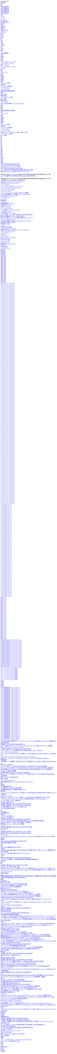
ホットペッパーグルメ (6, 208)
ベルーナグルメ (5, 233)
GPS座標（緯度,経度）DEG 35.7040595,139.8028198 (14, 865)
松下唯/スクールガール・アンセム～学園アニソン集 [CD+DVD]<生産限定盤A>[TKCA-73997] (25, 797)
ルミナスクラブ (5, 236)
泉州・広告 (4, 94)
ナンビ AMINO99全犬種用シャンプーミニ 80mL (13, 931)
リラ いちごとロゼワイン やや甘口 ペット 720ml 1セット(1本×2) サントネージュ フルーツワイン (26, 902)
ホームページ (4, 72)
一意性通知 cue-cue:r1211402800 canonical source (13, 180)
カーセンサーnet (5, 197)
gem (2, 46)
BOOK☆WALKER (5, 239)
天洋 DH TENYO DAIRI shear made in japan (12, 168)
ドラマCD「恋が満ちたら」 (8, 816)
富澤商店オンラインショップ (8, 243)
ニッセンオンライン (6, 191)
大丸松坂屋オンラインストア (8, 213)
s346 (2, 41)
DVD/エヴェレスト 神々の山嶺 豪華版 (11, 886)
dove (2, 862)
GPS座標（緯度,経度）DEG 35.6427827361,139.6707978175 (16, 803)
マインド (3, 17)
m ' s (2, 856)
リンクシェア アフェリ (7, 63)
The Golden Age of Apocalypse (8, 1026)
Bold (2, 845)
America (3, 1013)
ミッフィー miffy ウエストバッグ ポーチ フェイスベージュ (16, 1039)
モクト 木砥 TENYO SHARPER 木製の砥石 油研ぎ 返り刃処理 (17, 170)
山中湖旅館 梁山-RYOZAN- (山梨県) (10, 929)
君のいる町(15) (5, 828)
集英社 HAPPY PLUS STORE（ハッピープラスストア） (15, 229)
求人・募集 (4, 98)
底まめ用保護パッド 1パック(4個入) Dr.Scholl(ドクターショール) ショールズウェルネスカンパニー (27, 1003)
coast (2, 874)
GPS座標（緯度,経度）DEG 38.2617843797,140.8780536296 (16, 748)
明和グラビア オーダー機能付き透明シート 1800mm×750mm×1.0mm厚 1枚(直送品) (22, 961)
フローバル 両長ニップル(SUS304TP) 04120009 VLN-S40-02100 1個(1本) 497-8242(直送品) (24, 766)
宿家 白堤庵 (4, 778)
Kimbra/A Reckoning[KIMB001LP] (9, 889)
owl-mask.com (4, 20)
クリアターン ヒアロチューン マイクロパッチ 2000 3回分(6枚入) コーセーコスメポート (24, 799)
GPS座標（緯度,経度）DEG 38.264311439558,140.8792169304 (16, 827)
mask (2, 50)
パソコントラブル (5, 89)
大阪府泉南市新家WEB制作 (8, 91)
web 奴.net (3, 31)
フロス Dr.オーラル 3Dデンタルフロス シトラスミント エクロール (18, 756)
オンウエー (4, 825)
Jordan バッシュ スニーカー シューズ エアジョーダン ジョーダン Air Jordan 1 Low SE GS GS (25, 758)
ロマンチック (4, 834)
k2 (1, 39)
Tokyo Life (3, 255)
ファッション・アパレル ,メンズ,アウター (12, 1001)
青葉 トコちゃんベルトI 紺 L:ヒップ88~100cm (13, 1033)
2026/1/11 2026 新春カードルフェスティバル (12, 103)
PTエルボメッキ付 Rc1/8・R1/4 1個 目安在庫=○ (13, 979)
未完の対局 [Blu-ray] (6, 911)
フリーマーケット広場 (6, 97)
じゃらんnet (4, 198)
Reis (2, 973)
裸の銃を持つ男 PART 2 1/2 (8, 992)
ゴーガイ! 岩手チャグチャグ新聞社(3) (10, 800)
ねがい (2, 1048)
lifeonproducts (4, 1046)
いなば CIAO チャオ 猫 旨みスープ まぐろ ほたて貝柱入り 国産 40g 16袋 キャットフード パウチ (26, 899)
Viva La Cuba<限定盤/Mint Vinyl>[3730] (11, 847)
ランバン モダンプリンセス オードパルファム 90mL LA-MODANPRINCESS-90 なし (23, 939)
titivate (2, 680)
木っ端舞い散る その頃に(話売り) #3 (10, 982)
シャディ (3, 225)
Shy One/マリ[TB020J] (6, 1029)
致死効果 (3, 1012)
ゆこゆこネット (5, 202)
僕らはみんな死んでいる (7, 802)
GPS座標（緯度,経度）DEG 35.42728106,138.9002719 (14, 1018)
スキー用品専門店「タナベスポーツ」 (11, 687)
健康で (2, 879)
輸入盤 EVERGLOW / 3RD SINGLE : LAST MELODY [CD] (16, 833)
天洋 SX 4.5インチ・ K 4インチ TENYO (11, 166)
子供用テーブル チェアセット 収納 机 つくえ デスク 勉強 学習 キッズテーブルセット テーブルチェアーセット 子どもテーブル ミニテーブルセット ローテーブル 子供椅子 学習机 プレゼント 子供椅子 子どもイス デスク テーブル (28, 870)
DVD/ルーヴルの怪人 (6, 1032)
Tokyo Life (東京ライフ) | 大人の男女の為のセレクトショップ (17, 217)
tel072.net (3, 28)
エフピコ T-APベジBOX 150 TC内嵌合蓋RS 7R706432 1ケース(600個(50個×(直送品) (22, 820)
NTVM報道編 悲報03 (6, 786)
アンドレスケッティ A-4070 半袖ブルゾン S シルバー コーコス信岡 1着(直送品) (21, 947)
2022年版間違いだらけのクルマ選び (10, 990)
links (2, 105)
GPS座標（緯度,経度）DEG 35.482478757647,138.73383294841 (17, 959)
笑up (2, 54)
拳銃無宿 (3, 791)
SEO (2, 70)
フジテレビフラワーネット (8, 231)
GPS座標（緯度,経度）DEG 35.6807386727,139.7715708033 (16, 831)
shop (2, 59)
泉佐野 (2, 80)
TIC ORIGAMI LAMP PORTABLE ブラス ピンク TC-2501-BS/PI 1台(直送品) (20, 986)
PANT (2, 1044)
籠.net (2, 33)
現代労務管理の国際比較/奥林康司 (10, 914)
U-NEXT (3, 245)
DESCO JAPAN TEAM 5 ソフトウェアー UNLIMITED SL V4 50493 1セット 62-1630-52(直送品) (25, 934)
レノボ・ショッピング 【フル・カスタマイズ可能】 (15, 192)
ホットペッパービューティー (8, 219)
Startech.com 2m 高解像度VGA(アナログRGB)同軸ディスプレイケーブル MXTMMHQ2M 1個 (25, 966)
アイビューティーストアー (8, 283)
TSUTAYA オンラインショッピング (10, 183)
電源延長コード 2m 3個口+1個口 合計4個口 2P (13, 744)
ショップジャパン (5, 248)
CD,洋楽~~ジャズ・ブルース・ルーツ (10, 1030)
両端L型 (3, 814)
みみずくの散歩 (5, 950)
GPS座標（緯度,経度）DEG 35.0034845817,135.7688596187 (16, 944)
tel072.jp (3, 27)
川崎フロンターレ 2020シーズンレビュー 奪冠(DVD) (14, 891)
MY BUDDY (4, 880)
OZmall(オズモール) (6, 205)
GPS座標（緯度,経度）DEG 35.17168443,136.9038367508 (15, 772)
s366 (2, 42)
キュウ (2, 16)
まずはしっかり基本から (7, 817)
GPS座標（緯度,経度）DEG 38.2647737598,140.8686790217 (16, 908)
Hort (2, 783)
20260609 (3, 2)
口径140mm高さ (5, 873)
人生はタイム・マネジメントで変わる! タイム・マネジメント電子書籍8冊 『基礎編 (23, 976)
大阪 (2, 73)
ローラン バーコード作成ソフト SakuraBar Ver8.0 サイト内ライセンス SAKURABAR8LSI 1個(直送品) (27, 767)
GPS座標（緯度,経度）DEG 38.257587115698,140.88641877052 (17, 981)
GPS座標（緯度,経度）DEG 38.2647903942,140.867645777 (15, 1019)
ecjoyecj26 (3, 811)
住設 (2, 14)
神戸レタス (4, 597)
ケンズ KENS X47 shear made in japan (10, 165)
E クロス (3, 830)
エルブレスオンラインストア (8, 237)
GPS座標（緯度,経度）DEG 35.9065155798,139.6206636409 (16, 972)
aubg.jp (2, 56)
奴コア (2, 36)
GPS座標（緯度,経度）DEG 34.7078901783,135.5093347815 (16, 805)
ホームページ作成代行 (6, 86)
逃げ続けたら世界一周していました (10, 928)
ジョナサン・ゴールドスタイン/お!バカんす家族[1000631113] (17, 892)
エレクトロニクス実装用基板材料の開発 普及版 (13, 945)
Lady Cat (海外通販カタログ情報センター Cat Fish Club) (15, 194)
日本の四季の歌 (5, 6)
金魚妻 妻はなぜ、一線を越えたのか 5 (11, 955)
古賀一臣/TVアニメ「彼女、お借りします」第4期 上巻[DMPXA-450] (19, 987)
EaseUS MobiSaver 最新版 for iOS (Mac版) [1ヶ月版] (14, 885)
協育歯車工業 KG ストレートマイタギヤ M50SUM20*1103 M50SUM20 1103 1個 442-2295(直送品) (26, 936)
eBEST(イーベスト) (6, 206)
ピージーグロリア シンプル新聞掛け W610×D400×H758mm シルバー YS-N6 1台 (21, 750)
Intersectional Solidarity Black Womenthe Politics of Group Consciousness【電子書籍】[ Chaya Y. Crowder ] (27, 975)
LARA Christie (4, 246)
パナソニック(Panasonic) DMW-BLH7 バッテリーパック (15, 853)
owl (1, 47)
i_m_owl (3, 45)
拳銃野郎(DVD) (5, 1016)
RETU (2, 978)
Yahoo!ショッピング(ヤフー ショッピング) (12, 181)
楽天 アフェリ (5, 64)
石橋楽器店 (4, 200)
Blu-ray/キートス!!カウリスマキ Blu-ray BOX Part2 (14, 883)
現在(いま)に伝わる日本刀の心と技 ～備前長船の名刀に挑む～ (17, 933)
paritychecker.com (5, 22)
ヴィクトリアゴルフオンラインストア (11, 187)
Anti (2, 1045)
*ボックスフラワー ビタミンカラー (10, 739)
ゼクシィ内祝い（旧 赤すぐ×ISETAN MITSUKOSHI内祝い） (17, 214)
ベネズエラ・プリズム (6, 795)
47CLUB (3, 234)
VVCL (2, 922)
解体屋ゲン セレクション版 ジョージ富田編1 (12, 823)
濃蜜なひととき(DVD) (6, 764)
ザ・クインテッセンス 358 (8, 780)
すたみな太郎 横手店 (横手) (8, 808)
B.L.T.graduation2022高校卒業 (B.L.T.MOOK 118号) (14, 841)
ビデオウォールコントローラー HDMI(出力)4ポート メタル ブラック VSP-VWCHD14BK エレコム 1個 (27, 997)
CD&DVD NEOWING (6, 226)
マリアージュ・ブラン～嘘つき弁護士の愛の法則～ (14, 998)
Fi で (2, 956)
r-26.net (2, 23)
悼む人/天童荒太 (5, 1035)
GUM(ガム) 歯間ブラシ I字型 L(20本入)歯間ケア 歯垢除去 (16, 822)
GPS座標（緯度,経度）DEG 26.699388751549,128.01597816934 (17, 897)
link (1, 4)
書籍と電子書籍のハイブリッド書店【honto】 (13, 216)
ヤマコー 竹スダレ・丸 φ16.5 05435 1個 (11, 905)
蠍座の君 (3, 951)
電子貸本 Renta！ (5, 223)
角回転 (2, 784)
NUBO (2, 906)
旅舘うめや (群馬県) (6, 909)
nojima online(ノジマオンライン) (9, 195)
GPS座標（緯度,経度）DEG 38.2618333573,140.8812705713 (16, 819)
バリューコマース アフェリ (8, 66)
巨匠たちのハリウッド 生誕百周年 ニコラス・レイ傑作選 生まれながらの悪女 (21, 989)
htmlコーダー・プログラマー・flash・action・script (14, 132)
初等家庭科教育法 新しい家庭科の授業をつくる (13, 789)
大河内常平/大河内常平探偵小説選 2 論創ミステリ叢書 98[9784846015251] (20, 948)
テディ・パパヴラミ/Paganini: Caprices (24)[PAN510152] (15, 912)
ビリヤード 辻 (4, 102)
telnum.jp (3, 26)
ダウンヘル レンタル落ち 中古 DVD (10, 1041)
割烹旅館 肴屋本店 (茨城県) (8, 958)
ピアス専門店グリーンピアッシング (10, 209)
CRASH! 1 (3, 860)
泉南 (2, 81)
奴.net (2, 35)
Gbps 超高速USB (5, 812)
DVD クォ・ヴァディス (7, 967)
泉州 (2, 75)
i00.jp (2, 57)
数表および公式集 (5, 882)
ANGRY (3, 848)
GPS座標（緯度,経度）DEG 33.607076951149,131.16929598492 (17, 953)
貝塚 (2, 78)
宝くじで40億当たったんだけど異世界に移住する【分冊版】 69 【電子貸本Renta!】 (23, 1024)
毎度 (2, 92)
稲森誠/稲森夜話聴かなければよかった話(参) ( (20, 937)
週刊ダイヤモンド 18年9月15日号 (9, 777)
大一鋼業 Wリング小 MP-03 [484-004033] (11, 788)
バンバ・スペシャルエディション (9, 752)
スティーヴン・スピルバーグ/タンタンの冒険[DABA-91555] (16, 926)
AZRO (2, 1049)
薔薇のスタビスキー (6, 888)
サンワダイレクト (5, 242)
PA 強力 (3, 1015)
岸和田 (2, 76)
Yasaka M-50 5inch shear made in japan (10, 163)
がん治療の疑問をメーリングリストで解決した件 (14, 806)
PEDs (2, 1042)
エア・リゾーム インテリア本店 (9, 668)
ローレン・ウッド (5, 903)
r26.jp (2, 24)
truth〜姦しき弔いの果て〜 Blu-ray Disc (11, 1000)
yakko (2, 43)
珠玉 (2, 38)
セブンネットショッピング (8, 189)
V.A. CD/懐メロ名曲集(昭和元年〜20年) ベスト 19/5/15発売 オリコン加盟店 (20, 894)
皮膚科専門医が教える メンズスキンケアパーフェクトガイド (17, 781)
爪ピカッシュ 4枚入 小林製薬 (8, 770)
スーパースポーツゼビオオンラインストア (12, 186)
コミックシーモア (5, 240)
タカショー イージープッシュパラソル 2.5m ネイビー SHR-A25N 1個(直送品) (21, 895)
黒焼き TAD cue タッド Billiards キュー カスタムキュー (15, 171)
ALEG (2, 900)
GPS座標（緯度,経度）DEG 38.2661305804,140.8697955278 (16, 857)
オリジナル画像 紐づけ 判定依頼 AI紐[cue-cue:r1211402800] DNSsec (18, 175)
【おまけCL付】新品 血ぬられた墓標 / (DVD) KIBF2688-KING (17, 1027)
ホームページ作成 (5, 83)
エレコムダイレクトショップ (8, 228)
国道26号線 (4, 95)
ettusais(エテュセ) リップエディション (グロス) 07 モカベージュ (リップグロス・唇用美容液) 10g (26, 995)
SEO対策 (3, 84)
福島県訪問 (4, 759)
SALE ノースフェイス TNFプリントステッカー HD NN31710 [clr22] (18, 962)
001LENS (3, 249)
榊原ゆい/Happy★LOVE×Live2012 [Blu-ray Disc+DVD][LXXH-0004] (18, 964)
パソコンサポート (5, 87)
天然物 (2, 854)
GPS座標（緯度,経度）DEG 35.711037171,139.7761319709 (15, 984)
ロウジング (4, 993)
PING (2, 1038)
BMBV (2, 1036)
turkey (2, 49)
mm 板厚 (3, 1051)
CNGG (2, 1007)
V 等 (2, 844)
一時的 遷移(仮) (5, 53)
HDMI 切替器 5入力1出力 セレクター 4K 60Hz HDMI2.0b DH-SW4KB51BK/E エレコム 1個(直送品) (26, 769)
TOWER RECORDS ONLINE (8, 222)
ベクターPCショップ (6, 211)
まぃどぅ (3, 19)
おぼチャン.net (4, 30)
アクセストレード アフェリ (8, 61)
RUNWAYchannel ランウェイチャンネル (11, 640)
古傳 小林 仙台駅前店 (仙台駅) (9, 842)
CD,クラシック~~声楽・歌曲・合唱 (10, 866)
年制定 (2, 839)
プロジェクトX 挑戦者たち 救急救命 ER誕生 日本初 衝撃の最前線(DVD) (20, 859)
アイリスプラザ (5, 184)
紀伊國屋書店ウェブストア (8, 203)
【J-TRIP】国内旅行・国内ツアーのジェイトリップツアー (16, 220)
